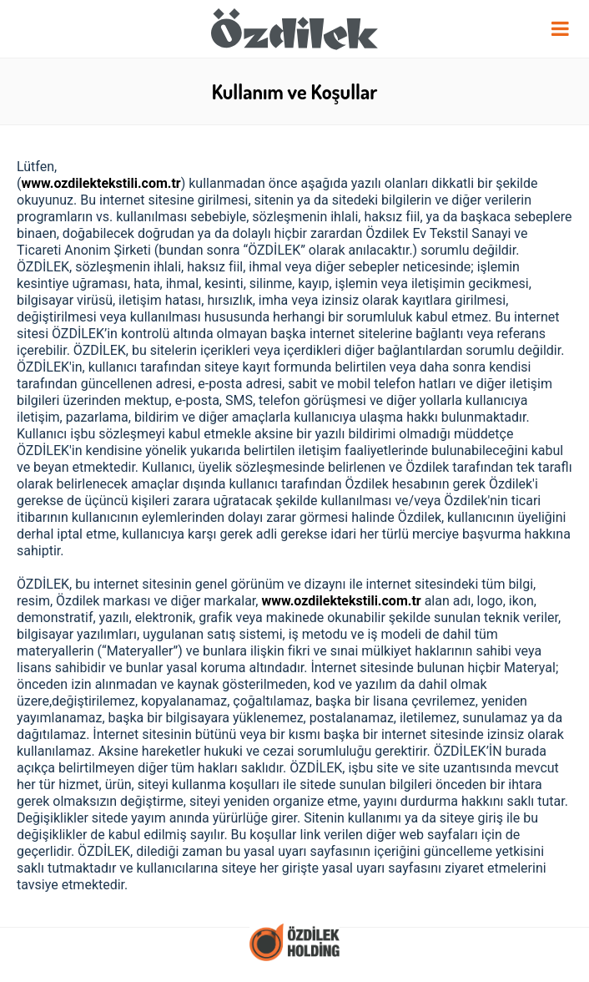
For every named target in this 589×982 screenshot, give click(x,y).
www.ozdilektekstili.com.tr (100, 183)
